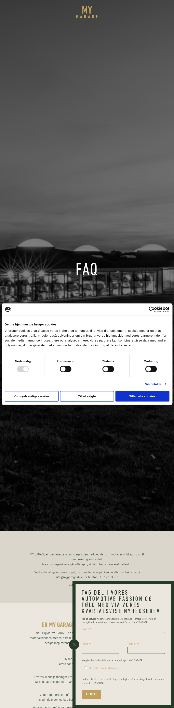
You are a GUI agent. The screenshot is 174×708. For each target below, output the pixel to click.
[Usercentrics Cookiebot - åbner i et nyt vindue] (151, 309)
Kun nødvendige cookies (32, 396)
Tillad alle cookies (142, 396)
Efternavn (134, 644)
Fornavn (87, 644)
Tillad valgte (87, 396)
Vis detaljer (153, 384)
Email (86, 629)
